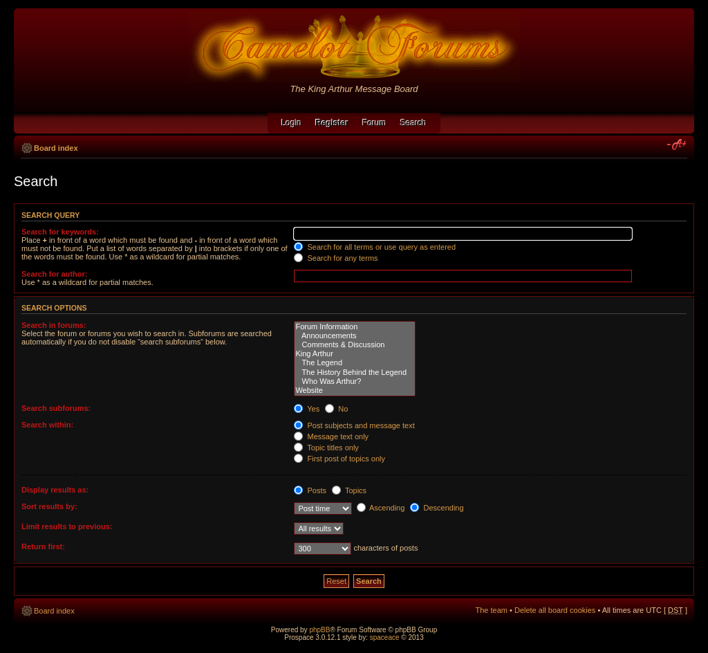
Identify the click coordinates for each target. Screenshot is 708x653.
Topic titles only (326, 447)
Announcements (354, 335)
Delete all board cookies (554, 610)
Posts (310, 490)
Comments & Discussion (354, 344)
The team (491, 610)
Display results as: (54, 490)
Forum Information (354, 326)
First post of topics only (339, 458)
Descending (436, 508)
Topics (349, 490)
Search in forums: (53, 325)
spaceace (385, 637)
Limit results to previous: (66, 526)
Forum (374, 123)
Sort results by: (49, 506)
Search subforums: (56, 408)
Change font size (677, 145)
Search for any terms (336, 258)
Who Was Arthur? (354, 381)
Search (413, 123)
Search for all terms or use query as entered (375, 247)
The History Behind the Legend (354, 372)
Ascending (381, 508)
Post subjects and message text (354, 425)
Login (291, 123)
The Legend (354, 362)
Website (354, 390)
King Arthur (354, 353)
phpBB (319, 630)
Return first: (43, 546)
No (336, 409)
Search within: (47, 425)
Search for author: (54, 274)
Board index (56, 148)
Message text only (331, 436)
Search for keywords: (60, 232)
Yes (306, 409)
